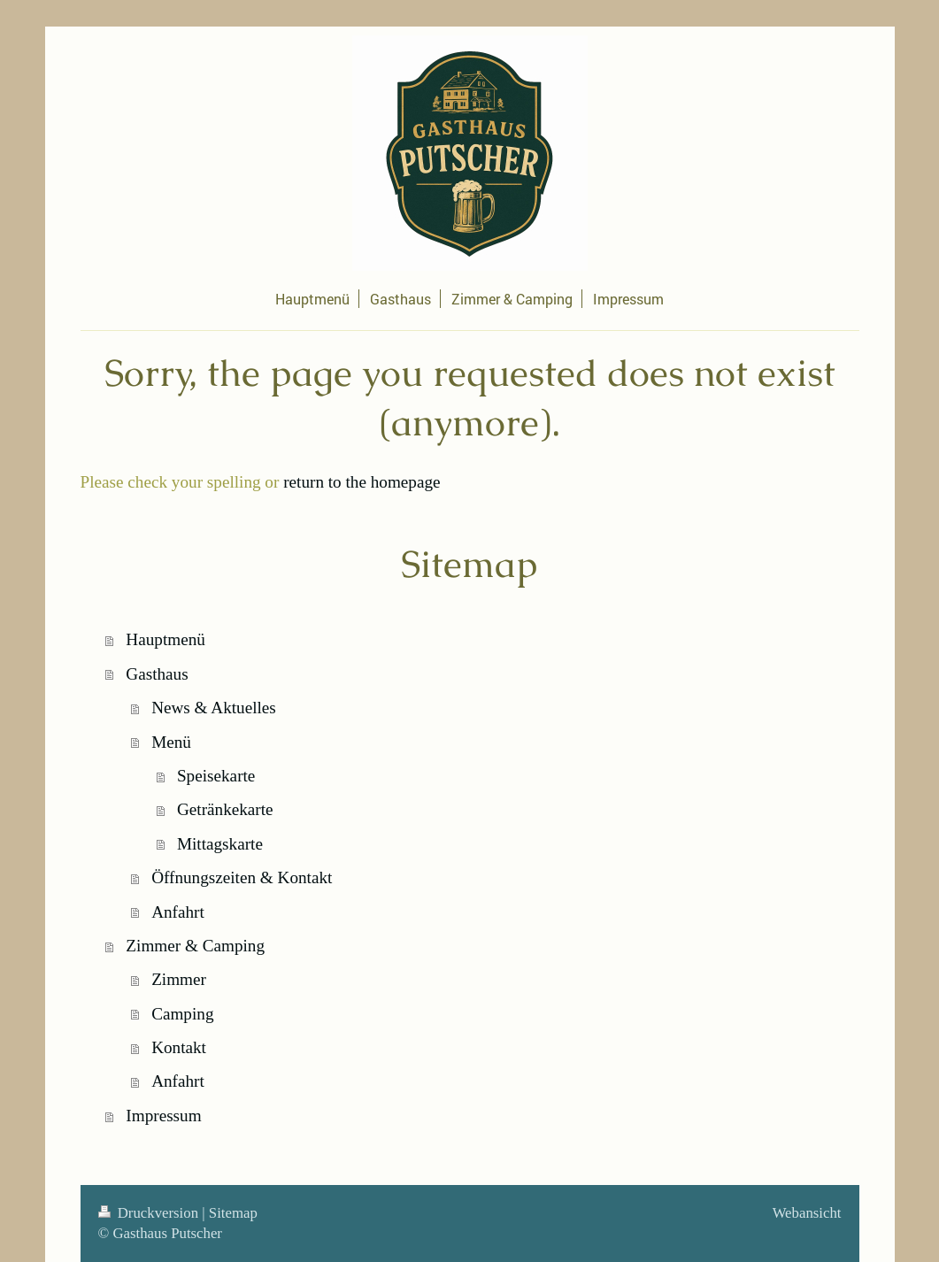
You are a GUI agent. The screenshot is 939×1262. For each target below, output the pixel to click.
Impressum (163, 1115)
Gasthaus (157, 674)
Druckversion (150, 1212)
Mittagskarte (220, 844)
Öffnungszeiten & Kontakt (241, 877)
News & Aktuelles (213, 707)
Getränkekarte (225, 809)
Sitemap (233, 1212)
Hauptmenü (165, 639)
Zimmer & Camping (195, 945)
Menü (171, 742)
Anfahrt (177, 912)
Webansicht (807, 1212)
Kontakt (178, 1047)
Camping (182, 1013)
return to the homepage (361, 482)
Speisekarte (216, 775)
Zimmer (178, 979)
